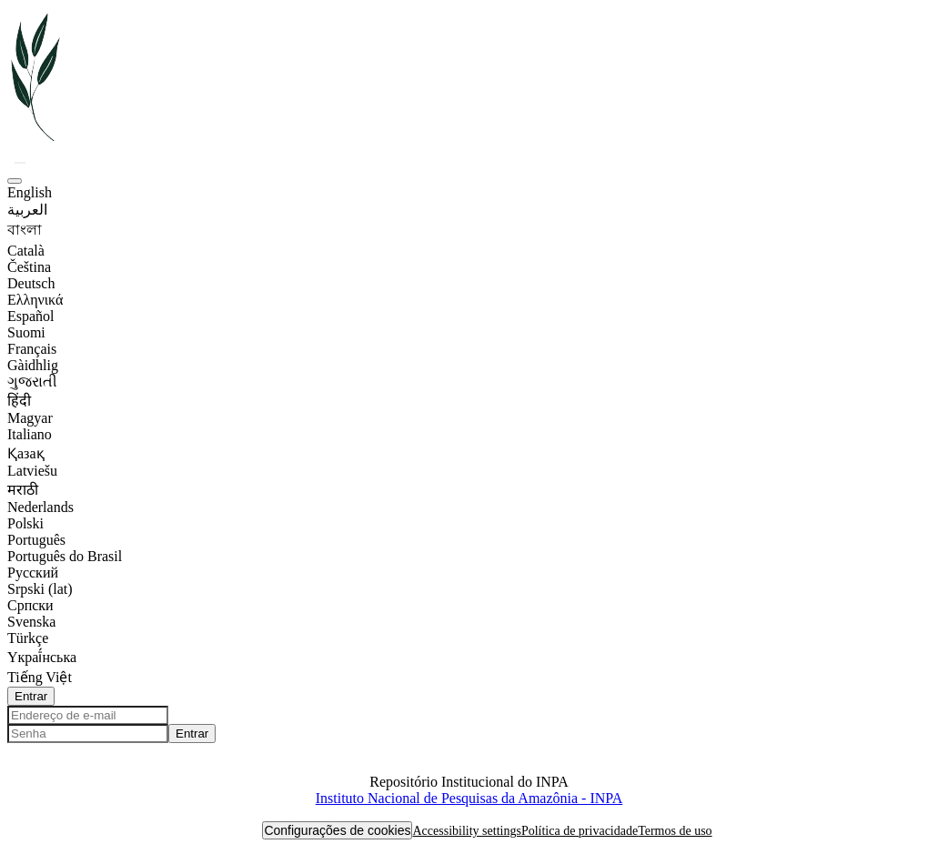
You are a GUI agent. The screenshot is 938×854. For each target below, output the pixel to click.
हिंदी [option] (19, 400)
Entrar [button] (31, 696)
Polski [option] (25, 523)
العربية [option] (27, 209)
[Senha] (87, 733)
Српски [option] (30, 605)
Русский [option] (32, 572)
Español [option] (31, 316)
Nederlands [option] (40, 507)
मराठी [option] (22, 489)
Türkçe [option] (27, 638)
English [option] (29, 192)
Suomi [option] (26, 332)
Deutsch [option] (31, 283)
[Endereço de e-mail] (87, 715)
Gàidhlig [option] (32, 365)
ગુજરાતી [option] (32, 381)
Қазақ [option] (26, 453)
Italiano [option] (29, 434)
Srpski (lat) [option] (40, 589)
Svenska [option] (31, 621)
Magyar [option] (30, 418)
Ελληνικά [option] (35, 299)
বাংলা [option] (24, 229)
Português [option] (36, 540)
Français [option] (31, 349)
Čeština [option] (29, 267)
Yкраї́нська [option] (41, 657)
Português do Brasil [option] (64, 556)
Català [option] (26, 250)
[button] (36, 140)
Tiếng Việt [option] (39, 677)
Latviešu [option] (32, 470)
